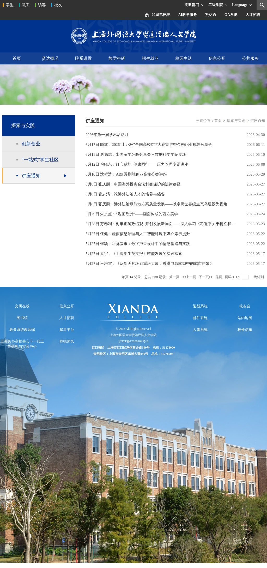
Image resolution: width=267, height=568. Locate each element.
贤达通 (210, 15)
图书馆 (22, 318)
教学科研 (116, 58)
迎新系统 (200, 306)
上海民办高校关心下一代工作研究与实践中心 (22, 344)
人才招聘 (253, 15)
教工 (26, 5)
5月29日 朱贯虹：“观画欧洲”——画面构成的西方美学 (132, 214)
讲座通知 (257, 121)
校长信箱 (245, 330)
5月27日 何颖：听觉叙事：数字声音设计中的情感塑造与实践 (138, 244)
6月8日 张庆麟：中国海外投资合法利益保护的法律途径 (133, 184)
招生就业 (150, 58)
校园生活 (183, 58)
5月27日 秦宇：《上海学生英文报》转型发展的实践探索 (134, 254)
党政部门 (192, 5)
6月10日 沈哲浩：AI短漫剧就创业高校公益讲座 (126, 174)
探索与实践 (236, 121)
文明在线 (22, 306)
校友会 (244, 306)
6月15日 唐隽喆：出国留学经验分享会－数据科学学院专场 (136, 154)
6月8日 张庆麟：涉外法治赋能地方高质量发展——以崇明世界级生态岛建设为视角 (156, 204)
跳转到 (259, 277)
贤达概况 (50, 58)
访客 (42, 5)
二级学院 (215, 5)
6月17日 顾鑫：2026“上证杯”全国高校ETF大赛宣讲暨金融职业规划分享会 (149, 144)
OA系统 (230, 15)
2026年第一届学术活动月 (107, 135)
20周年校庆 (160, 15)
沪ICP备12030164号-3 (133, 341)
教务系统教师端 (22, 330)
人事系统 (200, 330)
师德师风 (66, 341)
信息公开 (217, 58)
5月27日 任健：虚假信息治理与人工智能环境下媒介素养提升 (138, 234)
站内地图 (245, 318)
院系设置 (83, 58)
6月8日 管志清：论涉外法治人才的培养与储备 (125, 194)
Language (239, 5)
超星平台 (66, 330)
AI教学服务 (187, 15)
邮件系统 (200, 318)
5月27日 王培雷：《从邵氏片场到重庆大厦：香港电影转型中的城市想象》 (150, 263)
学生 (10, 5)
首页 (17, 58)
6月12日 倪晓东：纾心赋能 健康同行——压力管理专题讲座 (137, 164)
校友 (58, 5)
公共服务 (250, 58)
